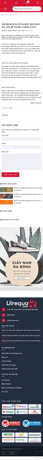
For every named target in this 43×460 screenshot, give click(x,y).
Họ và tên (5, 135)
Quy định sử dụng (8, 365)
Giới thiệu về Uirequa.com (12, 353)
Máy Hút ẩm (6, 384)
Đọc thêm (5, 332)
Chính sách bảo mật (9, 369)
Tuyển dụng (6, 361)
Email (4, 143)
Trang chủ (4, 14)
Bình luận (5, 152)
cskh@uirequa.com (13, 320)
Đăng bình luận (10, 175)
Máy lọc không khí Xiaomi (12, 388)
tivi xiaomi (6, 380)
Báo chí (4, 357)
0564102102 (11, 315)
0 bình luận (5, 108)
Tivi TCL (5, 392)
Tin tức (12, 14)
